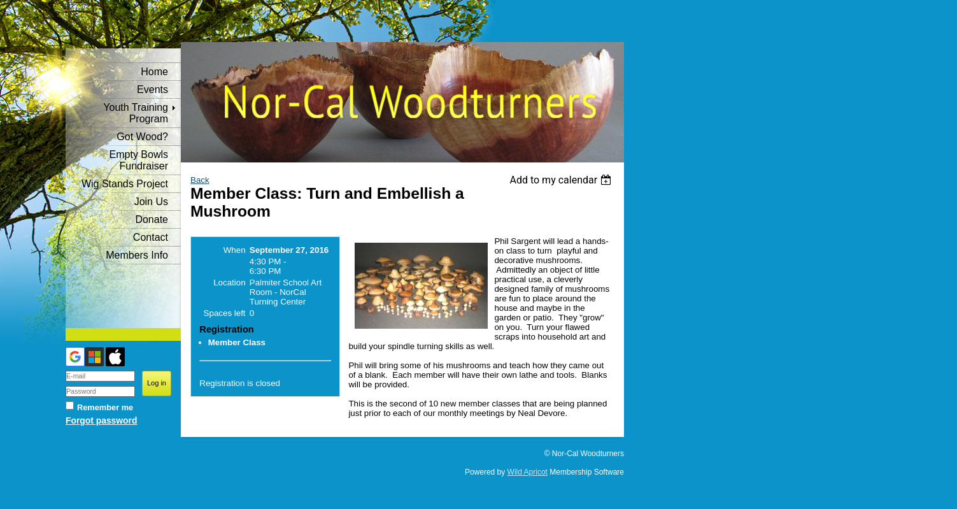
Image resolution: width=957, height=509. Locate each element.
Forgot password (101, 420)
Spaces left (225, 313)
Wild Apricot (527, 472)
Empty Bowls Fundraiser (139, 160)
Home (154, 71)
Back (199, 180)
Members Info (137, 255)
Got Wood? (142, 136)
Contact (150, 237)
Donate (151, 219)
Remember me (105, 407)
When (234, 250)
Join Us (151, 201)
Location (229, 282)
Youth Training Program (135, 113)
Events (152, 89)
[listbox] (561, 180)
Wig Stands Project (125, 183)
